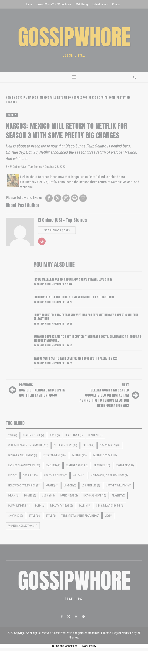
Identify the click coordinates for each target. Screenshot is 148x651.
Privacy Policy (88, 645)
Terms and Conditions (64, 645)
